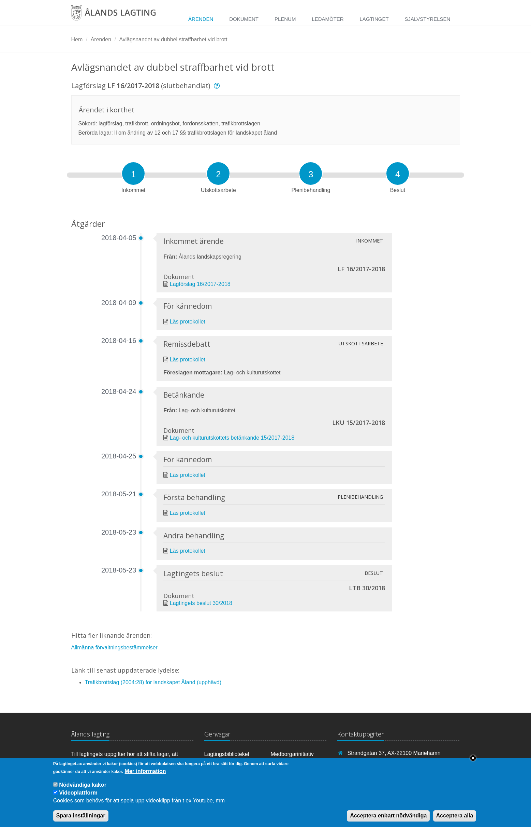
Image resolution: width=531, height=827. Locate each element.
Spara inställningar (80, 821)
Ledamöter (327, 19)
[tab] (133, 173)
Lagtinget (374, 19)
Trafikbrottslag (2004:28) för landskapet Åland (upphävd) (153, 682)
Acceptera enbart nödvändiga (388, 821)
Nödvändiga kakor (82, 789)
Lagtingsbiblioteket (227, 754)
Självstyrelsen (427, 19)
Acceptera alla (454, 821)
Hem (77, 39)
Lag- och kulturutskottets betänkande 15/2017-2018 (232, 438)
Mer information (145, 776)
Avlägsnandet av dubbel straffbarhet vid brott (173, 39)
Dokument (244, 19)
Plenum (285, 19)
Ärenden (200, 19)
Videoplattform (78, 798)
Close (473, 763)
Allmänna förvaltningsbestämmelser (114, 647)
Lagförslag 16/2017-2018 (200, 284)
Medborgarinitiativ (292, 754)
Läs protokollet (187, 322)
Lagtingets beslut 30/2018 (201, 603)
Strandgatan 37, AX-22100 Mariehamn (394, 753)
